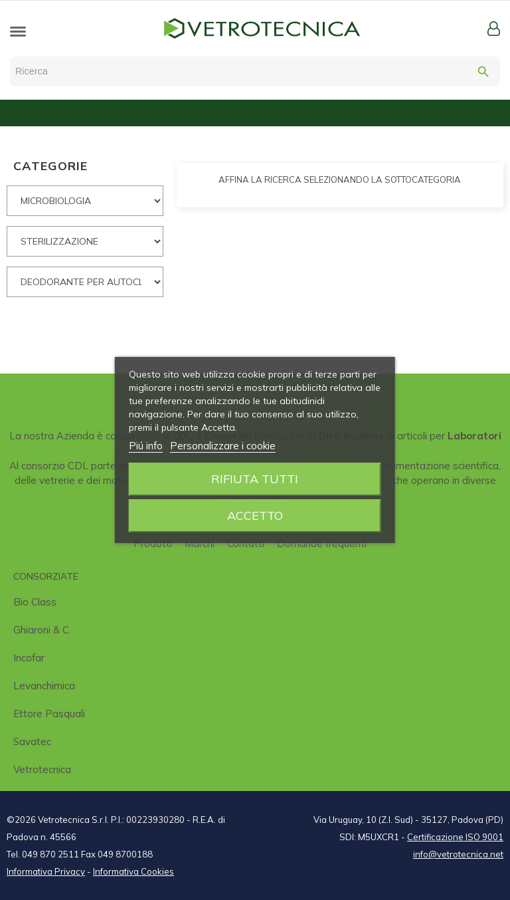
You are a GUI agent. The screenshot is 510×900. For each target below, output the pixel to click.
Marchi (199, 543)
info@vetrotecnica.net (458, 854)
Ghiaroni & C (41, 629)
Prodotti (152, 543)
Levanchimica (44, 685)
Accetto (255, 515)
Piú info (146, 445)
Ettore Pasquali (49, 713)
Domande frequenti (322, 543)
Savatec (32, 741)
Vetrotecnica (42, 769)
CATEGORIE (50, 165)
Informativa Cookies (133, 871)
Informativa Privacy (46, 871)
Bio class (34, 602)
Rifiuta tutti (254, 479)
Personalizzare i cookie (223, 445)
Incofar (28, 657)
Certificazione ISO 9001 (455, 837)
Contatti (245, 543)
